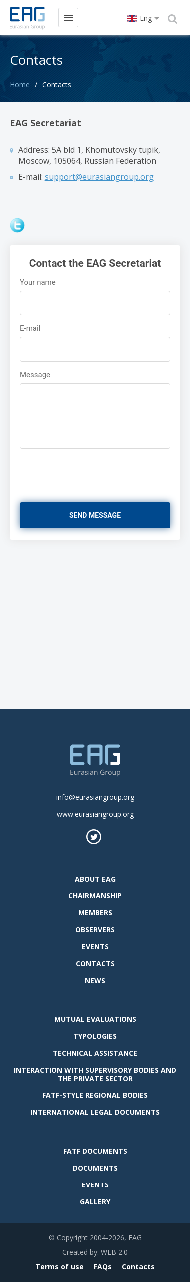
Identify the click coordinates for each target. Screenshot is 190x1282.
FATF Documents (95, 1151)
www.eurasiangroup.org (95, 814)
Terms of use (59, 1266)
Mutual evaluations (95, 1019)
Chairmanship (95, 895)
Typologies (95, 1036)
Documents (95, 1168)
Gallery (95, 1201)
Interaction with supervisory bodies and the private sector (95, 1074)
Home (20, 84)
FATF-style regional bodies (95, 1095)
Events (95, 946)
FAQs (103, 1266)
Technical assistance (95, 1053)
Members (95, 912)
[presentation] (80, 471)
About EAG (95, 879)
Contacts (95, 963)
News (95, 980)
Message (35, 374)
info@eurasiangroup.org (95, 797)
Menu (68, 17)
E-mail (30, 328)
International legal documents (95, 1112)
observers (95, 929)
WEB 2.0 (114, 1252)
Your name (38, 282)
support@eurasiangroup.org (99, 176)
